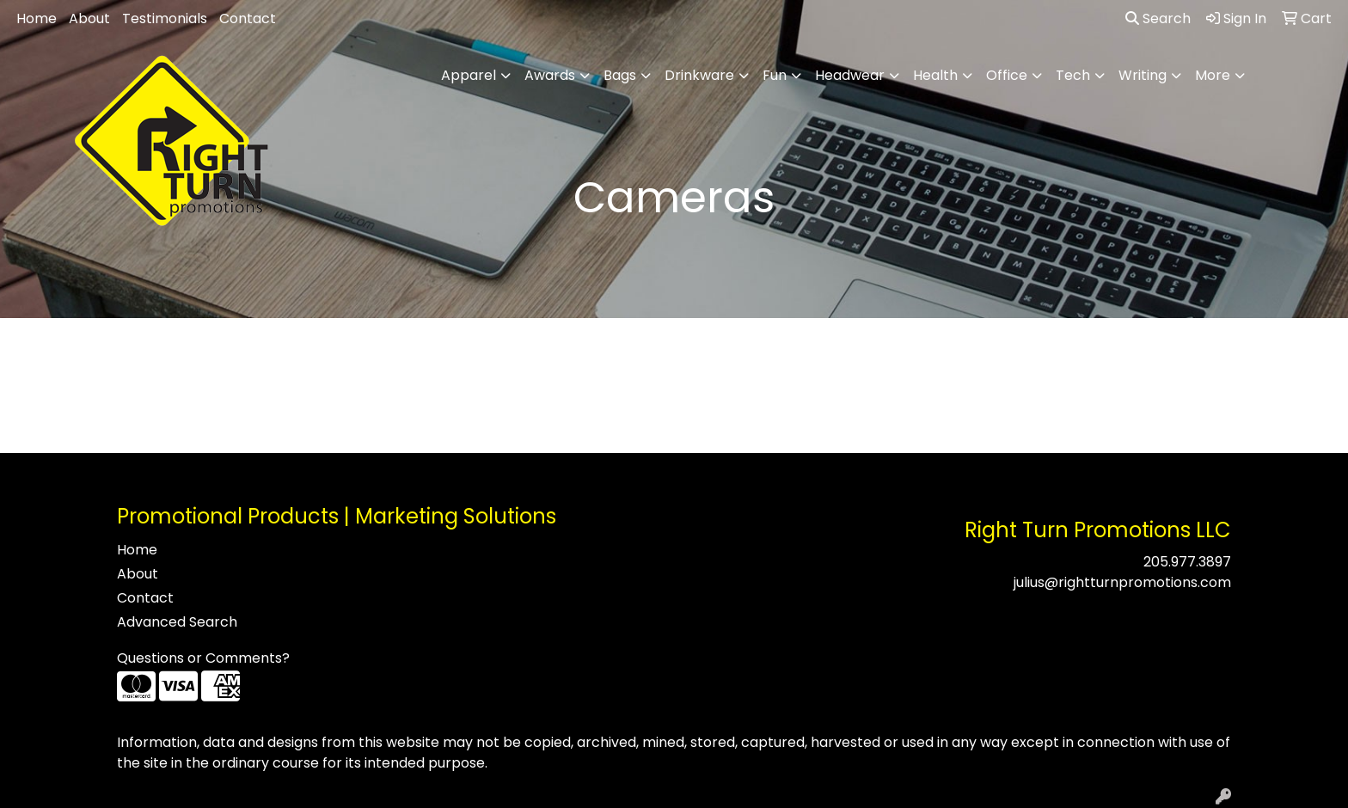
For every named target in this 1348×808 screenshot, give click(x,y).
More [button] (1212, 75)
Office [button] (1006, 75)
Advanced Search (177, 622)
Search (1158, 18)
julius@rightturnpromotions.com (1122, 582)
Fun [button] (775, 75)
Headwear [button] (850, 75)
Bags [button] (620, 75)
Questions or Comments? (203, 658)
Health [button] (935, 75)
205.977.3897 (1187, 562)
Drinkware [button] (699, 75)
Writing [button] (1142, 75)
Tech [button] (1073, 75)
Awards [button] (549, 75)
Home (36, 18)
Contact (247, 18)
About (89, 18)
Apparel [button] (468, 75)
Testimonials (164, 18)
